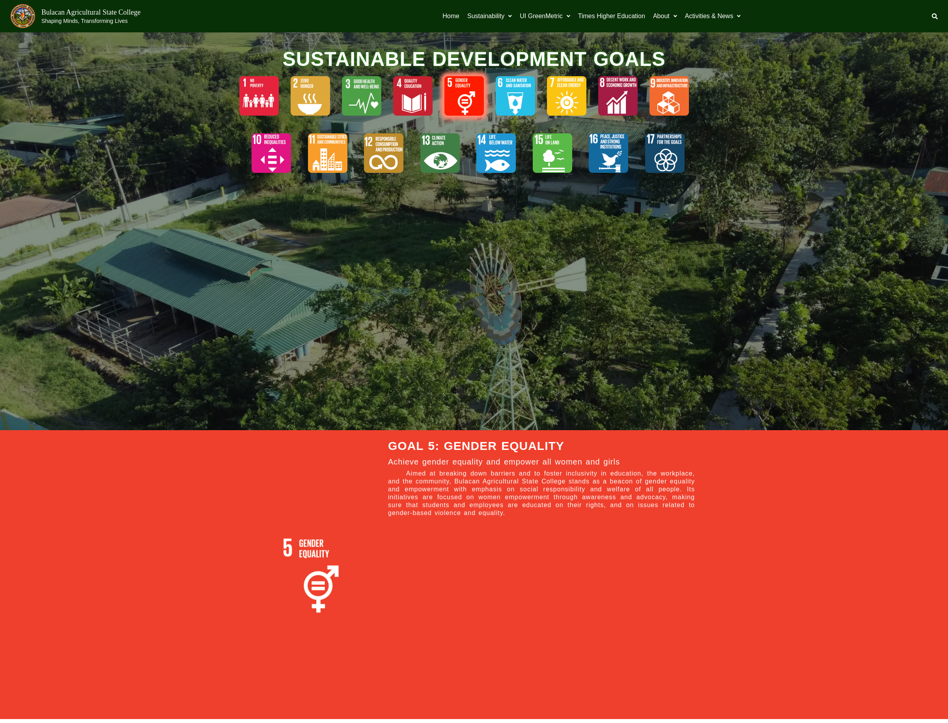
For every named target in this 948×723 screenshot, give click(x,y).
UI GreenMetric (545, 16)
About (665, 16)
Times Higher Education (611, 16)
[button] (489, 16)
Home (450, 16)
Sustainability (489, 16)
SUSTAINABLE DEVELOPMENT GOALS (473, 59)
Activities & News (713, 16)
